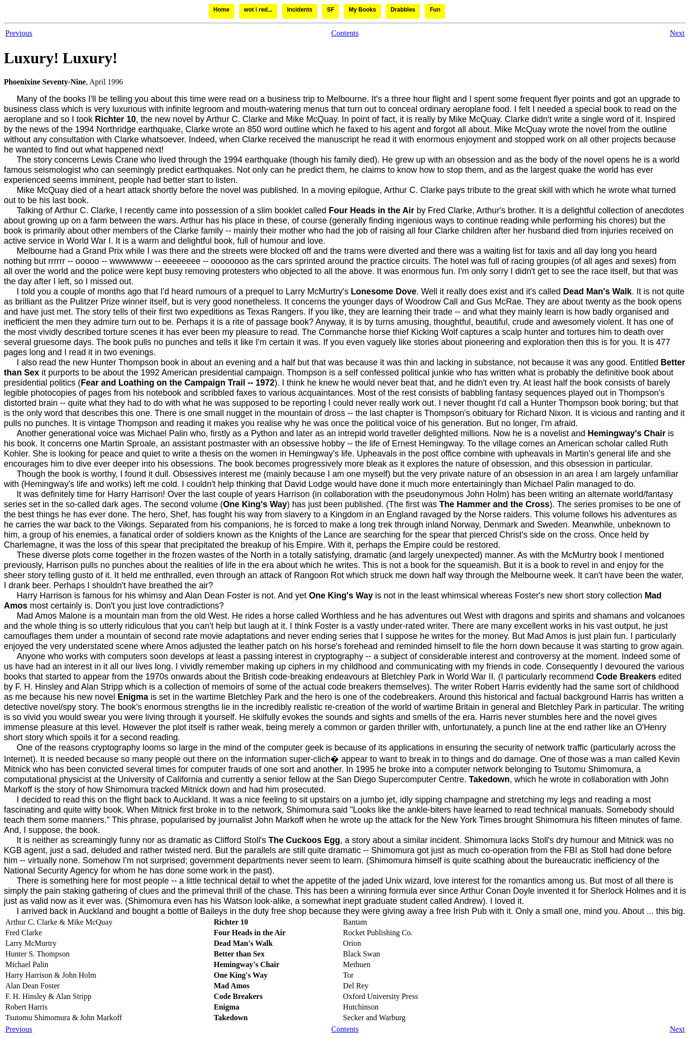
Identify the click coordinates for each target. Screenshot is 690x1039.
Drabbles (403, 9)
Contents (345, 33)
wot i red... (258, 9)
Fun (435, 9)
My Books (362, 9)
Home (222, 9)
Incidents (299, 9)
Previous (18, 33)
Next (677, 33)
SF (330, 9)
